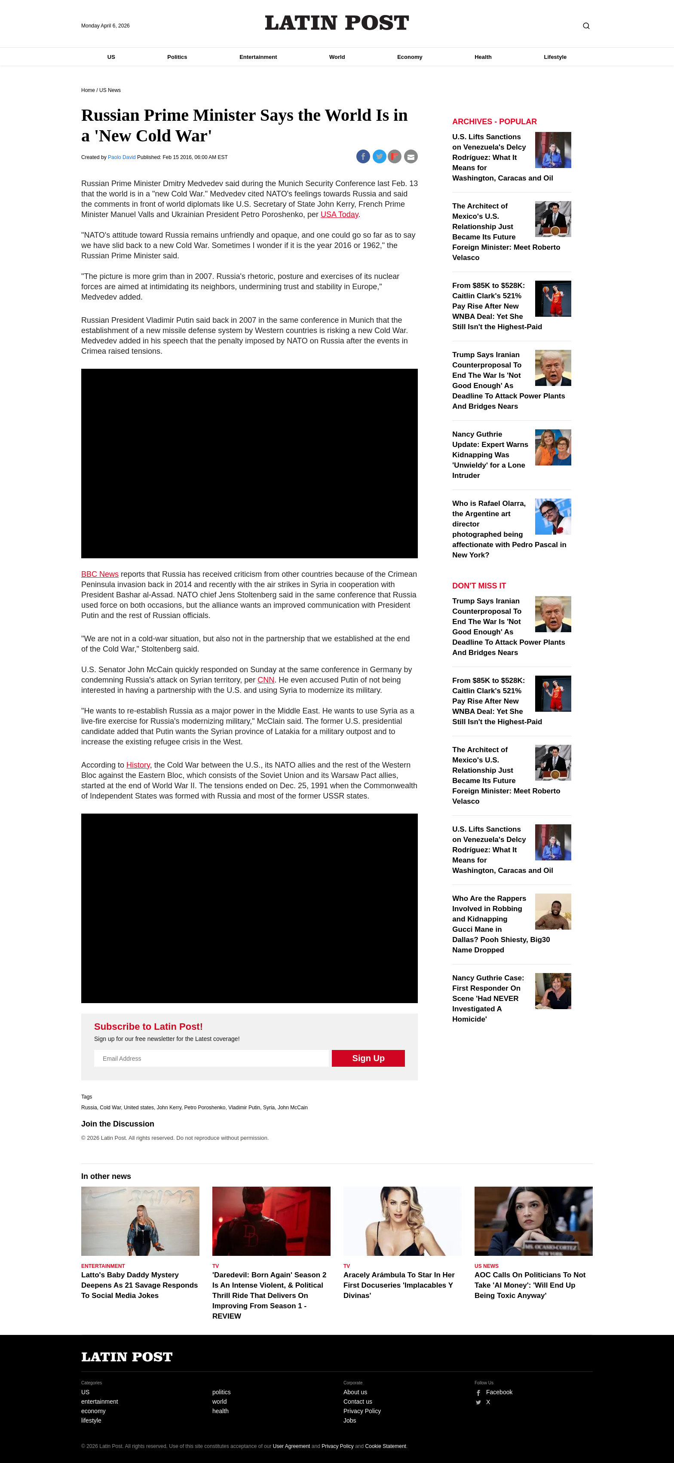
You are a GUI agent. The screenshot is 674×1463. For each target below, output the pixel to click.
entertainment (99, 1401)
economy (93, 1411)
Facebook (499, 1392)
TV (215, 1266)
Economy (410, 57)
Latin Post (337, 22)
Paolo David (122, 157)
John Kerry (169, 1108)
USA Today (339, 214)
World (337, 57)
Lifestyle (555, 57)
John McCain (293, 1108)
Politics (177, 57)
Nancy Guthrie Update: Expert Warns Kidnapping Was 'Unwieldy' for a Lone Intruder (490, 455)
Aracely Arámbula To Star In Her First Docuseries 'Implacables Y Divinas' (399, 1285)
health (220, 1411)
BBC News (100, 574)
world (219, 1401)
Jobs (349, 1420)
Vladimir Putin (244, 1108)
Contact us (357, 1401)
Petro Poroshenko (204, 1108)
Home (88, 90)
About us (355, 1392)
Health (483, 57)
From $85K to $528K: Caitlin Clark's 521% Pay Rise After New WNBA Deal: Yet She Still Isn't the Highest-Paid (497, 306)
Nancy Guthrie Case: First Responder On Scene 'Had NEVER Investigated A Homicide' (488, 998)
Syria (269, 1108)
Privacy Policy (362, 1411)
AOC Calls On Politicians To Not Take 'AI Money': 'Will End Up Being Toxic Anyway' (530, 1285)
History (138, 765)
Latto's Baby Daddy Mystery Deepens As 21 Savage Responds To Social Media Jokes (139, 1285)
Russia (89, 1108)
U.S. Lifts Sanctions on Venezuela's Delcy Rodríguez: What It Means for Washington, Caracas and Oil (502, 157)
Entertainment (258, 57)
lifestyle (91, 1420)
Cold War (110, 1108)
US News (110, 90)
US (111, 57)
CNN (265, 680)
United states (139, 1108)
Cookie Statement (385, 1446)
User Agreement (291, 1446)
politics (221, 1392)
